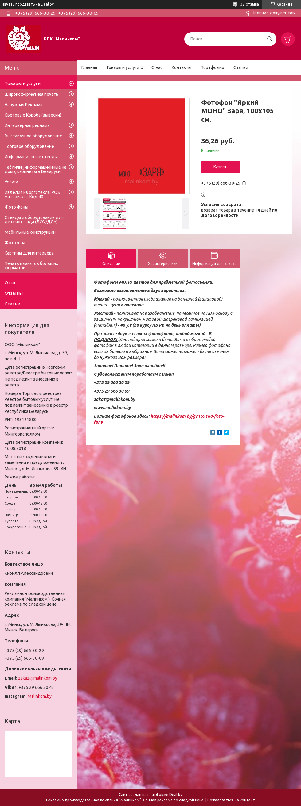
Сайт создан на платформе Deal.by (150, 794)
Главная (89, 67)
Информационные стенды (31, 156)
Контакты (181, 67)
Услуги (11, 181)
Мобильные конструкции (30, 232)
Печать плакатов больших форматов (31, 265)
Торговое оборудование (29, 146)
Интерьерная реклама (27, 125)
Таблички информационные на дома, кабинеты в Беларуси (35, 169)
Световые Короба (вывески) (33, 115)
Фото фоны (16, 207)
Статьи (240, 67)
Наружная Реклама (23, 104)
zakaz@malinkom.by (37, 678)
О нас (156, 67)
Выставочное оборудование (33, 135)
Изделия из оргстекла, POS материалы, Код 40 (32, 194)
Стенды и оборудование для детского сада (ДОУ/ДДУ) (34, 219)
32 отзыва (249, 4)
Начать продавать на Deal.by (28, 4)
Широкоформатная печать (31, 94)
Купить (220, 166)
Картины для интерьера (29, 253)
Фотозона (15, 242)
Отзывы (14, 293)
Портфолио (212, 67)
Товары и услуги (122, 67)
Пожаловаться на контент (231, 800)
